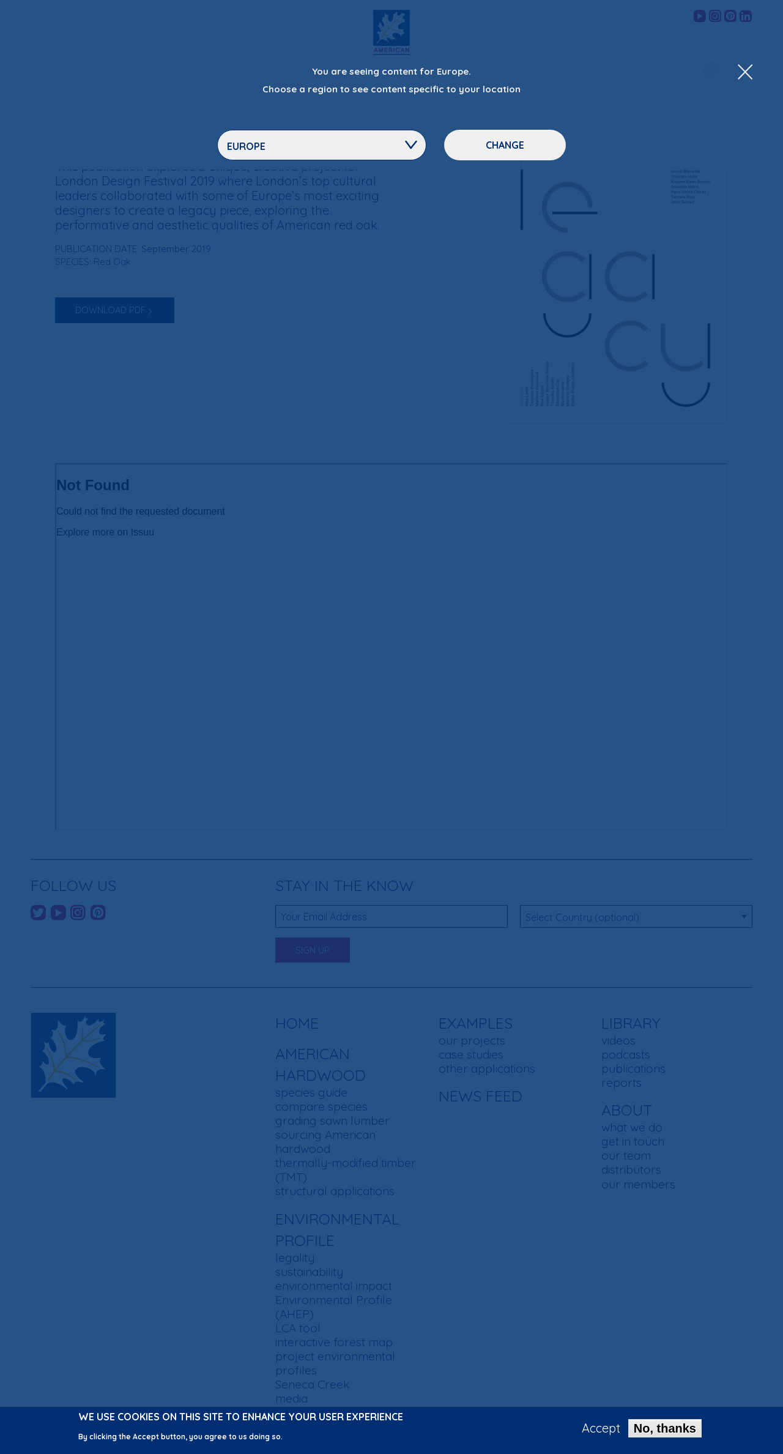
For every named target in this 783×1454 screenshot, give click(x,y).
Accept (601, 1428)
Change (505, 145)
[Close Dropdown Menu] (745, 73)
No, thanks (665, 1428)
